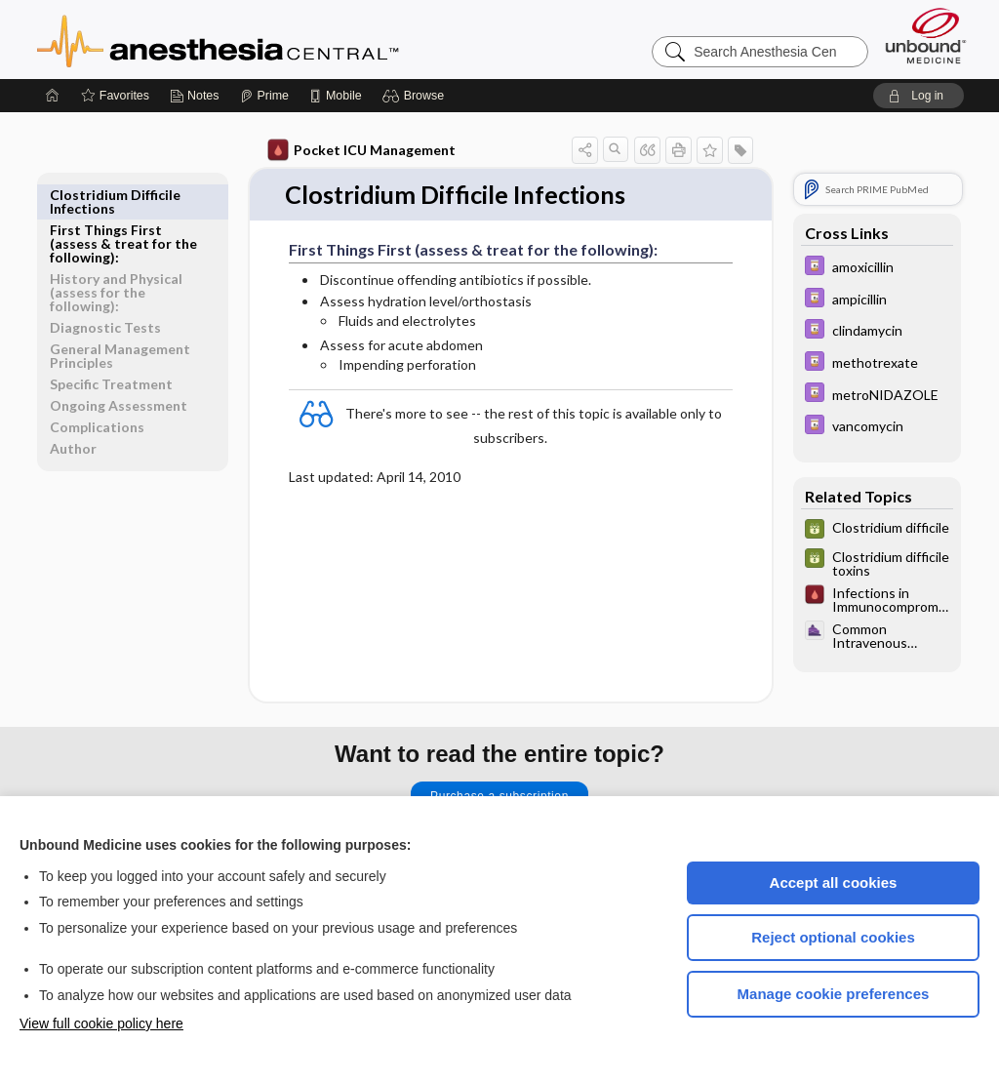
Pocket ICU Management (362, 150)
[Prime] (264, 95)
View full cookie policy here (101, 1023)
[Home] (53, 95)
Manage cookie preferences (834, 993)
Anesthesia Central (279, 39)
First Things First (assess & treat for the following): (123, 208)
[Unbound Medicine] (926, 35)
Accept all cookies (834, 882)
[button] (416, 95)
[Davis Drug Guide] (877, 268)
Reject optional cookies (833, 937)
